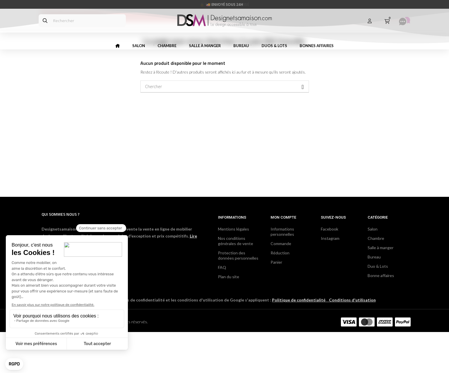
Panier (276, 303)
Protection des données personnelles (238, 296)
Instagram (330, 279)
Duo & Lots (378, 307)
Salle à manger (380, 288)
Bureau (374, 297)
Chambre (376, 279)
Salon (373, 269)
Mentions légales (233, 269)
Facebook (329, 269)
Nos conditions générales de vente (235, 282)
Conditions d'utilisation (352, 340)
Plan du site (228, 317)
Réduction (280, 293)
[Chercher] (225, 127)
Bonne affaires (381, 316)
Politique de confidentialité (298, 340)
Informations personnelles (282, 272)
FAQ (222, 308)
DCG (104, 362)
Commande (281, 284)
